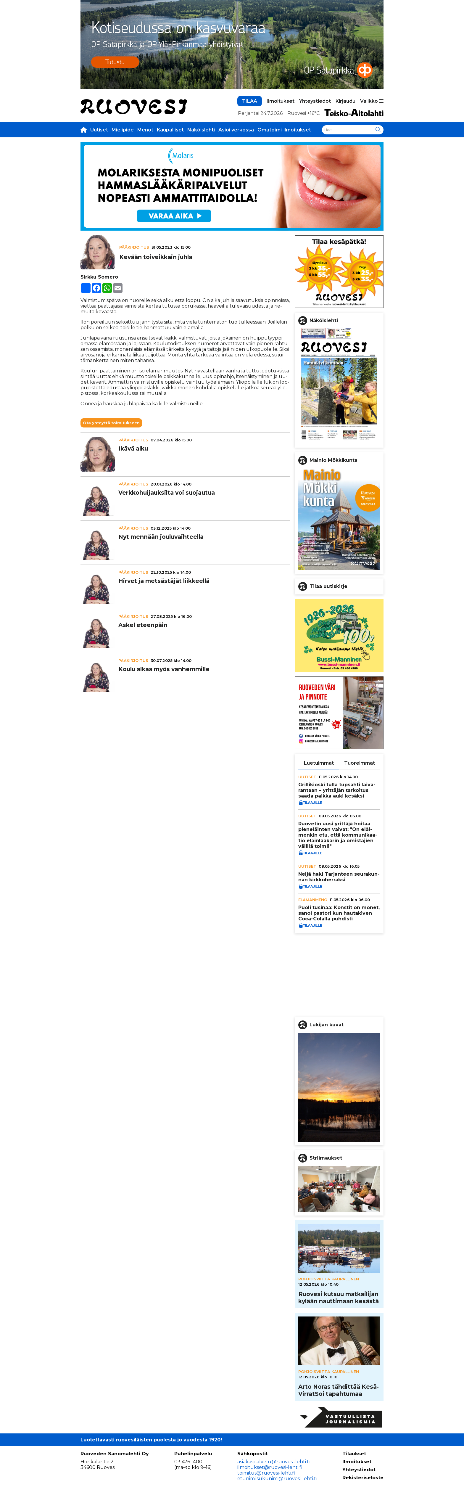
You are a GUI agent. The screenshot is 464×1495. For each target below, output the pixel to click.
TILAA (249, 101)
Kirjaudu (345, 101)
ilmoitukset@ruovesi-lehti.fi (269, 1467)
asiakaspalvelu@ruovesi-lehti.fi (273, 1462)
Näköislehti (201, 130)
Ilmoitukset (280, 101)
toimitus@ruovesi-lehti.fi (266, 1473)
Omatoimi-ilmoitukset (284, 130)
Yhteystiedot (315, 101)
